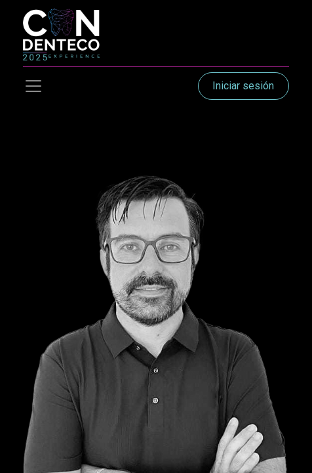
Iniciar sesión (243, 85)
